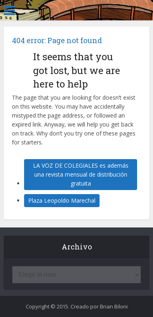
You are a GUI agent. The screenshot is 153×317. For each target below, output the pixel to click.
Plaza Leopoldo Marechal (61, 200)
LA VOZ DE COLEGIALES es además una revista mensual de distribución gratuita (81, 174)
